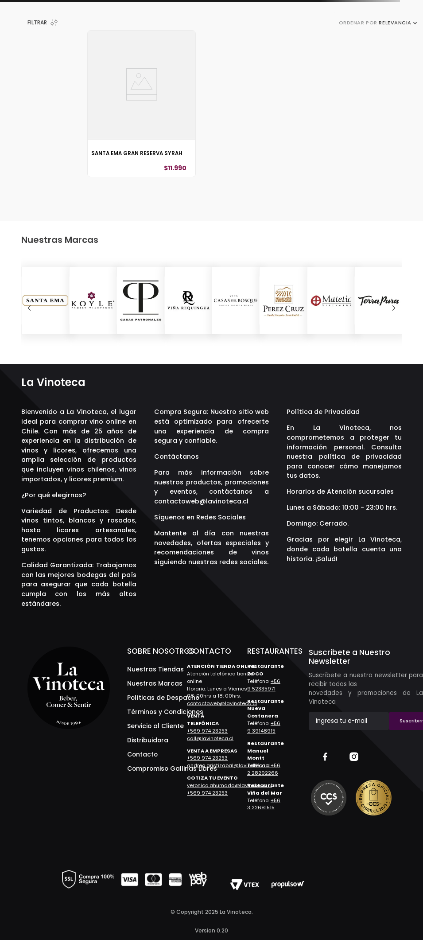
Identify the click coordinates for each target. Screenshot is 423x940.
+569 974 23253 (207, 730)
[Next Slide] (394, 308)
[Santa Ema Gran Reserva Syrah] (141, 104)
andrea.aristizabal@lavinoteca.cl (229, 765)
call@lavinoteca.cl (210, 738)
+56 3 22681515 (263, 804)
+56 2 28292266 (263, 769)
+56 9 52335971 (263, 685)
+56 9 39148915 (263, 727)
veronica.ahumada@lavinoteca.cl (229, 785)
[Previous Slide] (29, 308)
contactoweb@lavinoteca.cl (201, 501)
